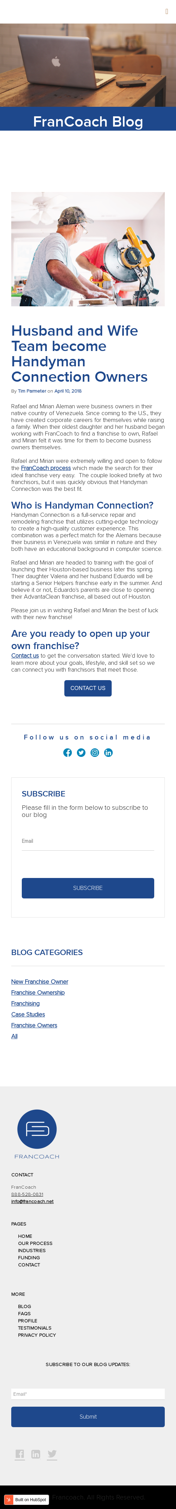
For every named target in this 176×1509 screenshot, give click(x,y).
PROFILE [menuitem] (27, 1321)
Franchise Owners (34, 1026)
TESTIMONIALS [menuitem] (34, 1328)
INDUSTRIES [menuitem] (32, 1250)
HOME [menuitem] (25, 1236)
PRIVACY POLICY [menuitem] (37, 1335)
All (14, 1037)
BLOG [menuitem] (24, 1306)
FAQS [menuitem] (24, 1314)
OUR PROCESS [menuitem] (35, 1243)
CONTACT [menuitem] (29, 1265)
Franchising (25, 1004)
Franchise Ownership (38, 993)
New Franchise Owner (39, 982)
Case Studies (28, 1015)
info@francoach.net (32, 1201)
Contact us (25, 656)
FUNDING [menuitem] (29, 1258)
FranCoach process (46, 468)
